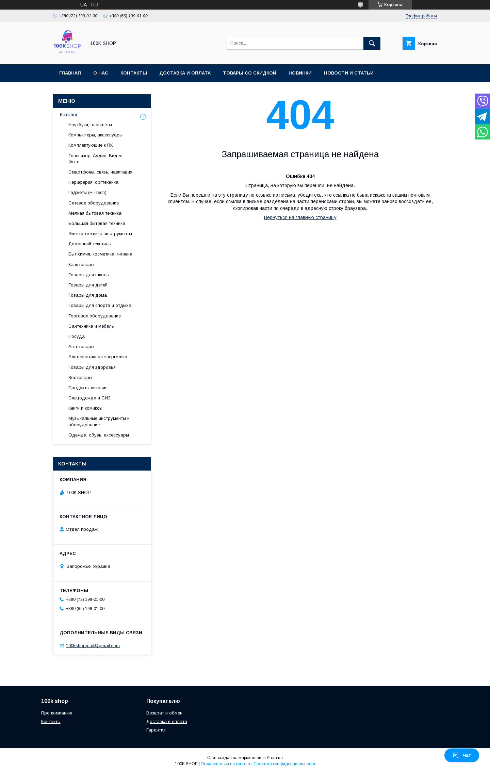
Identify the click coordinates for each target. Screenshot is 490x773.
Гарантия (156, 730)
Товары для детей (88, 284)
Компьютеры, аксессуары (95, 134)
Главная (70, 73)
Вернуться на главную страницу (300, 217)
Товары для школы (89, 274)
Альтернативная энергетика (97, 356)
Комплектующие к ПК (90, 145)
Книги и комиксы (85, 408)
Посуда (76, 336)
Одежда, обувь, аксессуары (98, 435)
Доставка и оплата (185, 73)
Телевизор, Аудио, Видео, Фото (96, 158)
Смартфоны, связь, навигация (100, 172)
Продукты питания (88, 387)
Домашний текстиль (89, 243)
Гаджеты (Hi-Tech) (87, 192)
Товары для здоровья (92, 367)
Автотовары (81, 346)
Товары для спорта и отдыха (99, 305)
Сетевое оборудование (93, 202)
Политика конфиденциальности (284, 763)
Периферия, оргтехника (93, 182)
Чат (462, 755)
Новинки (300, 73)
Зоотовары (80, 377)
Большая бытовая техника (96, 223)
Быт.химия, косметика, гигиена (100, 254)
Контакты (133, 73)
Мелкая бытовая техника (94, 213)
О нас (100, 73)
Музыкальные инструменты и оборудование (99, 421)
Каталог (69, 114)
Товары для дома (87, 295)
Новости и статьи (349, 73)
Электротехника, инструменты (100, 233)
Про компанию (56, 713)
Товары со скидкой (249, 73)
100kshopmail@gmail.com (93, 645)
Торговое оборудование (94, 315)
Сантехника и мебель (91, 326)
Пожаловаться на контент (225, 763)
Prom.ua (275, 757)
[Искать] (371, 43)
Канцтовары (81, 264)
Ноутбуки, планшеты (90, 124)
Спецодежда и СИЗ (89, 397)
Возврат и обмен (164, 713)
